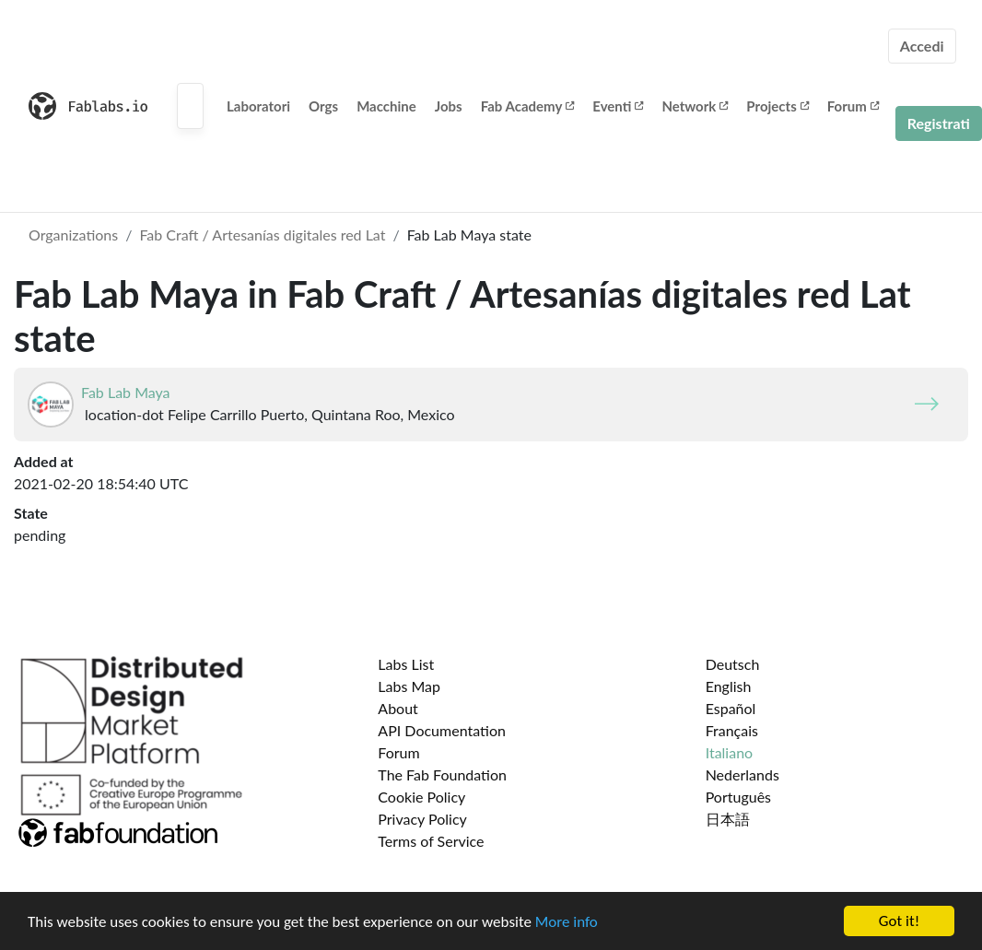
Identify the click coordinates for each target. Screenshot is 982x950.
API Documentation (442, 730)
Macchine (386, 106)
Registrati (938, 123)
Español (731, 708)
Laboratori (258, 106)
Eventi (617, 106)
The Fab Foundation (442, 774)
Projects (777, 106)
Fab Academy (528, 106)
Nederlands (742, 774)
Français (732, 730)
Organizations (73, 234)
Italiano (730, 752)
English (729, 686)
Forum (853, 106)
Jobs (448, 106)
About (398, 708)
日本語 (728, 818)
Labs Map (409, 686)
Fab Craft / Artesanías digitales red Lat (262, 234)
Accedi (922, 45)
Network (694, 106)
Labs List (406, 664)
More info (566, 922)
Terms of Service (431, 841)
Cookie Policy (421, 796)
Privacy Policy (422, 818)
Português (738, 796)
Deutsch (733, 664)
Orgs (323, 106)
